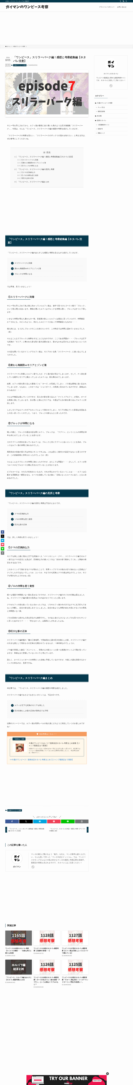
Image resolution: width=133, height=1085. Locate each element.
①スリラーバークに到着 (29, 160)
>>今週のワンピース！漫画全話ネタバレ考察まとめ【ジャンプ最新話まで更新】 (42, 760)
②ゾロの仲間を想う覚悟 (29, 175)
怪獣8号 (100, 129)
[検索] (126, 1)
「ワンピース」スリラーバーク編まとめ (33, 182)
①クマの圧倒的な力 (28, 172)
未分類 (99, 116)
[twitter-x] (120, 1)
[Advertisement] (66, 28)
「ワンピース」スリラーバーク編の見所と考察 (35, 169)
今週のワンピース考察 (20, 65)
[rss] (123, 1)
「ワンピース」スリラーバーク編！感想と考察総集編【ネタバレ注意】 (45, 157)
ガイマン (17, 867)
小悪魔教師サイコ (103, 125)
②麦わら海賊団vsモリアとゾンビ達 (33, 163)
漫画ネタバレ (101, 120)
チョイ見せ (101, 107)
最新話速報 (101, 111)
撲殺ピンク (101, 133)
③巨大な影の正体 (27, 178)
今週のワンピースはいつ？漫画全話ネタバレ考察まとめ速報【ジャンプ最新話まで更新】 (54, 744)
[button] (12, 821)
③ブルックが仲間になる (29, 166)
